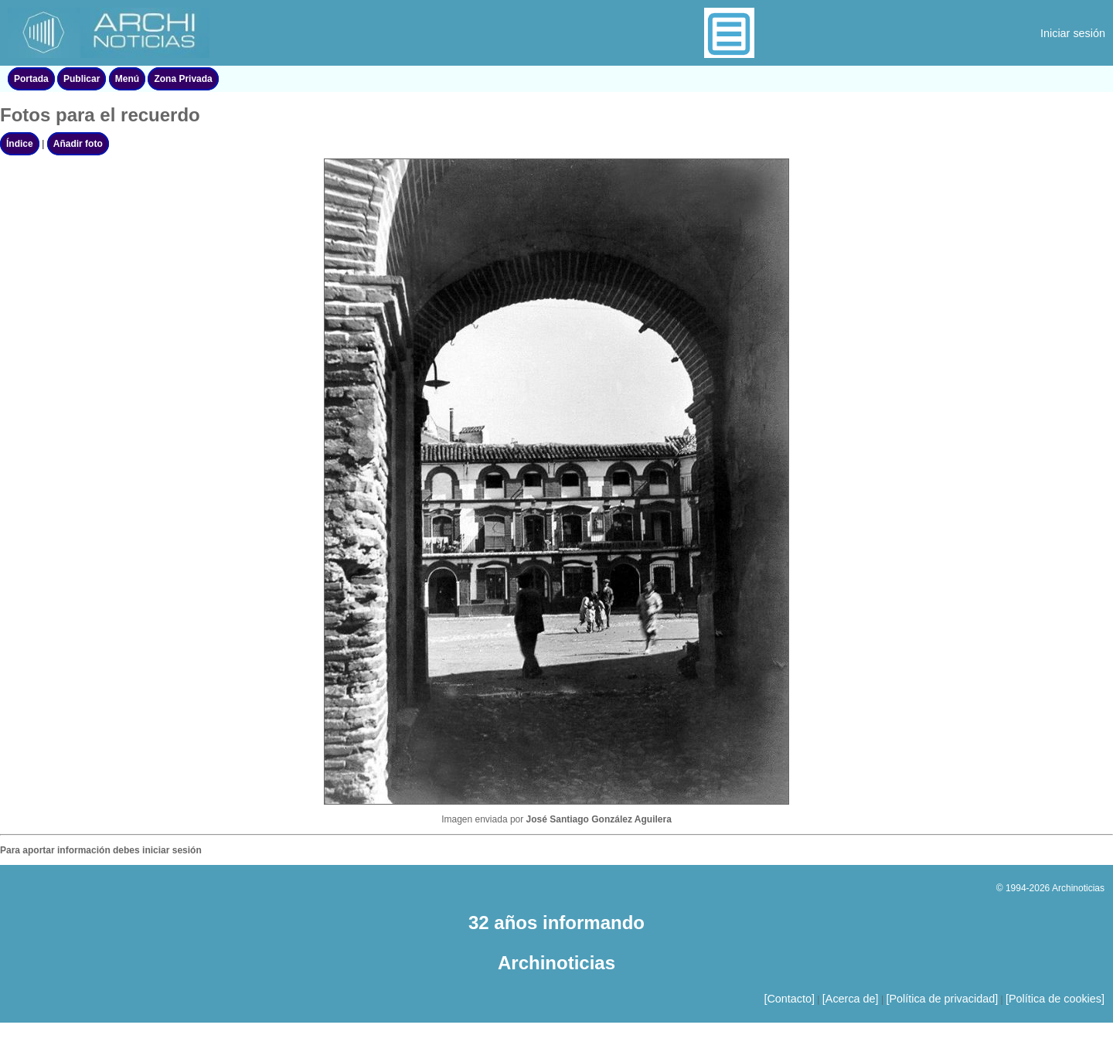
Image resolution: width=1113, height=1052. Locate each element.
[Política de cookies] (1055, 998)
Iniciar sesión (1072, 33)
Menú (127, 78)
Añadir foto (78, 143)
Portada (31, 78)
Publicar (81, 78)
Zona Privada (183, 78)
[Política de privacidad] (942, 998)
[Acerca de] (850, 998)
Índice (19, 143)
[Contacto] (789, 998)
